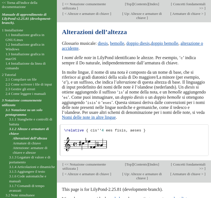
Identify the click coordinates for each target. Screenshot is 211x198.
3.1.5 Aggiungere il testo (27, 171)
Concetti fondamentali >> (189, 6)
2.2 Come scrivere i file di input (28, 84)
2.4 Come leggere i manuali (25, 94)
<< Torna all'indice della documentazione (19, 5)
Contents (140, 4)
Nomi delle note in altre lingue (89, 116)
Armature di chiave (27, 143)
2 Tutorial (9, 75)
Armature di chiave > (187, 14)
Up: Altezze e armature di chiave (142, 16)
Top (129, 4)
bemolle (117, 43)
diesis (103, 43)
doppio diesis (138, 43)
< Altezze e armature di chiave (87, 14)
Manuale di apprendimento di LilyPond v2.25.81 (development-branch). (26, 18)
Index (153, 4)
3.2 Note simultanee (20, 195)
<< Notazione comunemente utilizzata (84, 6)
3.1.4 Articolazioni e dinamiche (32, 167)
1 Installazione (12, 30)
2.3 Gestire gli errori (20, 89)
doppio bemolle (164, 43)
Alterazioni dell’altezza (30, 138)
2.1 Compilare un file (21, 79)
